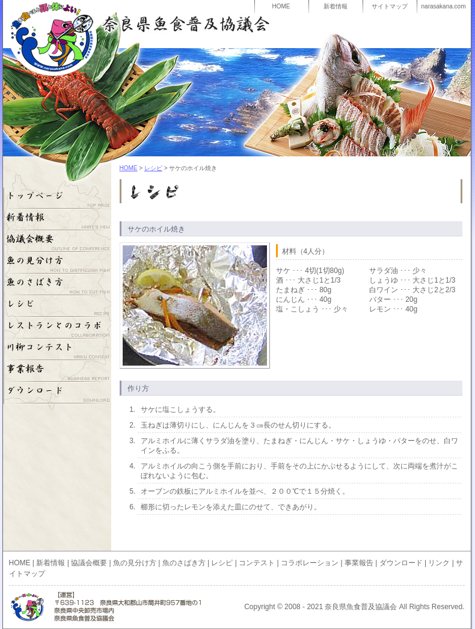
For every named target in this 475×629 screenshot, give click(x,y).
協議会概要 (89, 563)
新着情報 (335, 6)
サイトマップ (390, 6)
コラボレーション (57, 328)
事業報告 (57, 371)
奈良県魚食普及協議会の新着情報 (57, 220)
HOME (281, 6)
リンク (439, 563)
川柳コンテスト (57, 350)
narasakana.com (443, 6)
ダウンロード (57, 393)
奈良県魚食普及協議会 (128, 24)
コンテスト (257, 563)
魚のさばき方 (57, 285)
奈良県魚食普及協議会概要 (57, 242)
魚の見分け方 (57, 263)
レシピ (153, 168)
